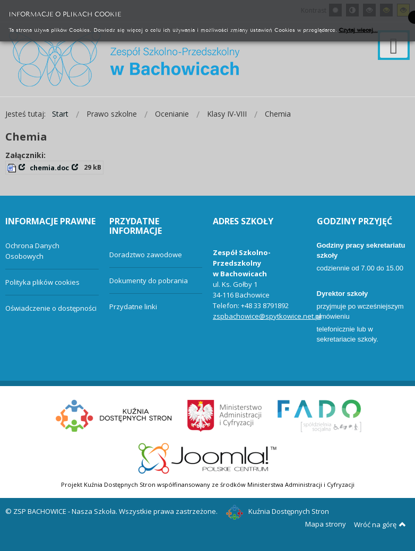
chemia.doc (49, 167)
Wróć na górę (380, 524)
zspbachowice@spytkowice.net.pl (267, 316)
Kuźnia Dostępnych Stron (277, 511)
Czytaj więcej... (358, 29)
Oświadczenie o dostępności (51, 308)
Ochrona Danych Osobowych (32, 251)
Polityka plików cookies (42, 282)
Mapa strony (325, 524)
